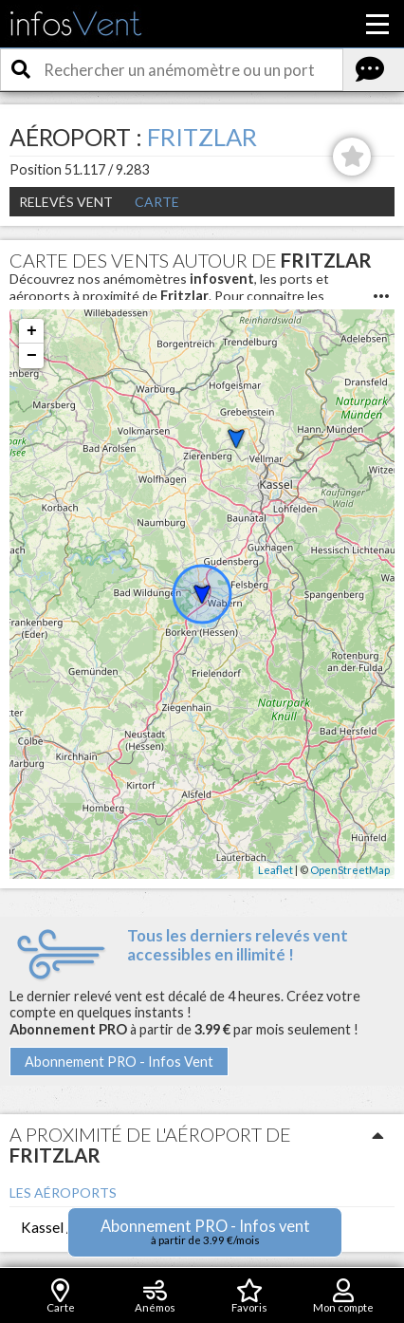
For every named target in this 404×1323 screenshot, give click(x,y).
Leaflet (275, 870)
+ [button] (32, 331)
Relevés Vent (66, 202)
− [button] (32, 356)
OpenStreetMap (350, 870)
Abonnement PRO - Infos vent (205, 1231)
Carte (157, 202)
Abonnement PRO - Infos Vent (119, 1061)
